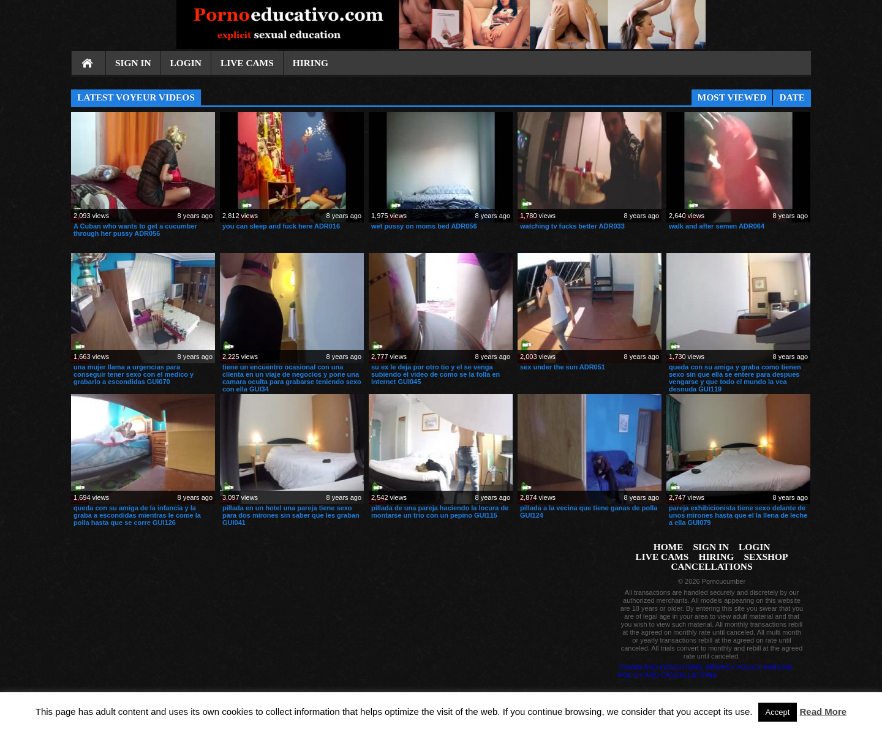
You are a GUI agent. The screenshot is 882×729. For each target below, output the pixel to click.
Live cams (247, 63)
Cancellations (711, 566)
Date (792, 97)
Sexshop (766, 556)
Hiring (310, 63)
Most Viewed (732, 97)
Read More (823, 712)
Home (88, 64)
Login (186, 63)
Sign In (133, 63)
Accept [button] (778, 712)
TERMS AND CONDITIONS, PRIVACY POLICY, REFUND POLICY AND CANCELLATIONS (706, 671)
